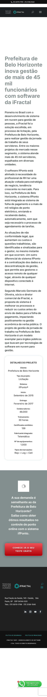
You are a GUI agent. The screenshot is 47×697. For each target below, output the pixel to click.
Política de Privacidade (33, 635)
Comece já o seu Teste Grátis (23, 549)
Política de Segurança (13, 635)
